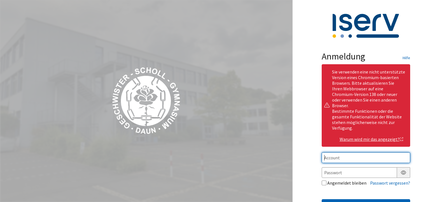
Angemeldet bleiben (344, 183)
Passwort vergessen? (390, 183)
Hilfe (406, 57)
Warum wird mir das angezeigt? (372, 139)
